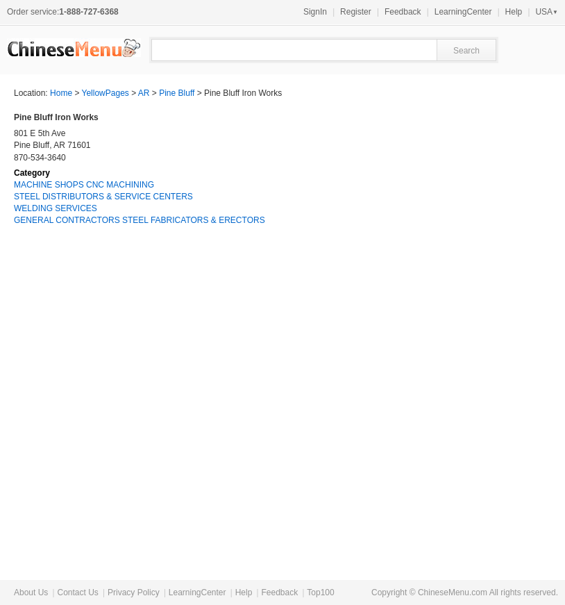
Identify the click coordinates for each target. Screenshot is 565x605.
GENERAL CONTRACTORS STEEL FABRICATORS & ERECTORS (139, 220)
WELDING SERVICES (55, 208)
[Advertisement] (447, 340)
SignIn (315, 12)
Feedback (403, 12)
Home (61, 93)
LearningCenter (463, 12)
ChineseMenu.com (452, 592)
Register (355, 12)
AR (144, 93)
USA (546, 12)
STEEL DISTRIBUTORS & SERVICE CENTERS (103, 196)
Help (514, 12)
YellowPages (105, 93)
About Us (31, 592)
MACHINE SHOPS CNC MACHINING (84, 185)
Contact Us (77, 592)
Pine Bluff (176, 93)
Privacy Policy (134, 592)
